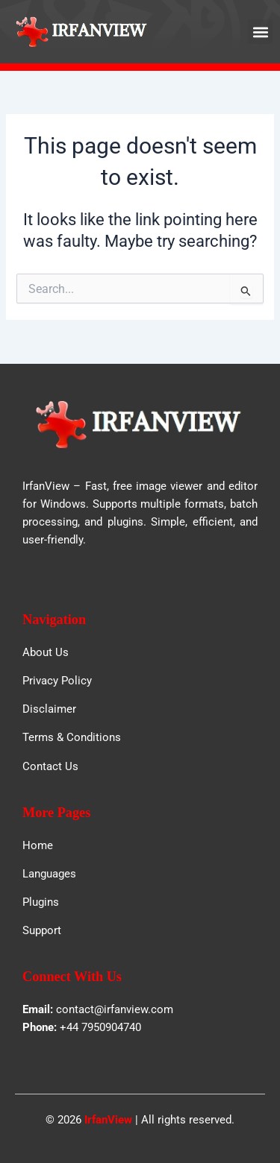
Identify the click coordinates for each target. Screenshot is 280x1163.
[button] (260, 31)
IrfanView (108, 1119)
